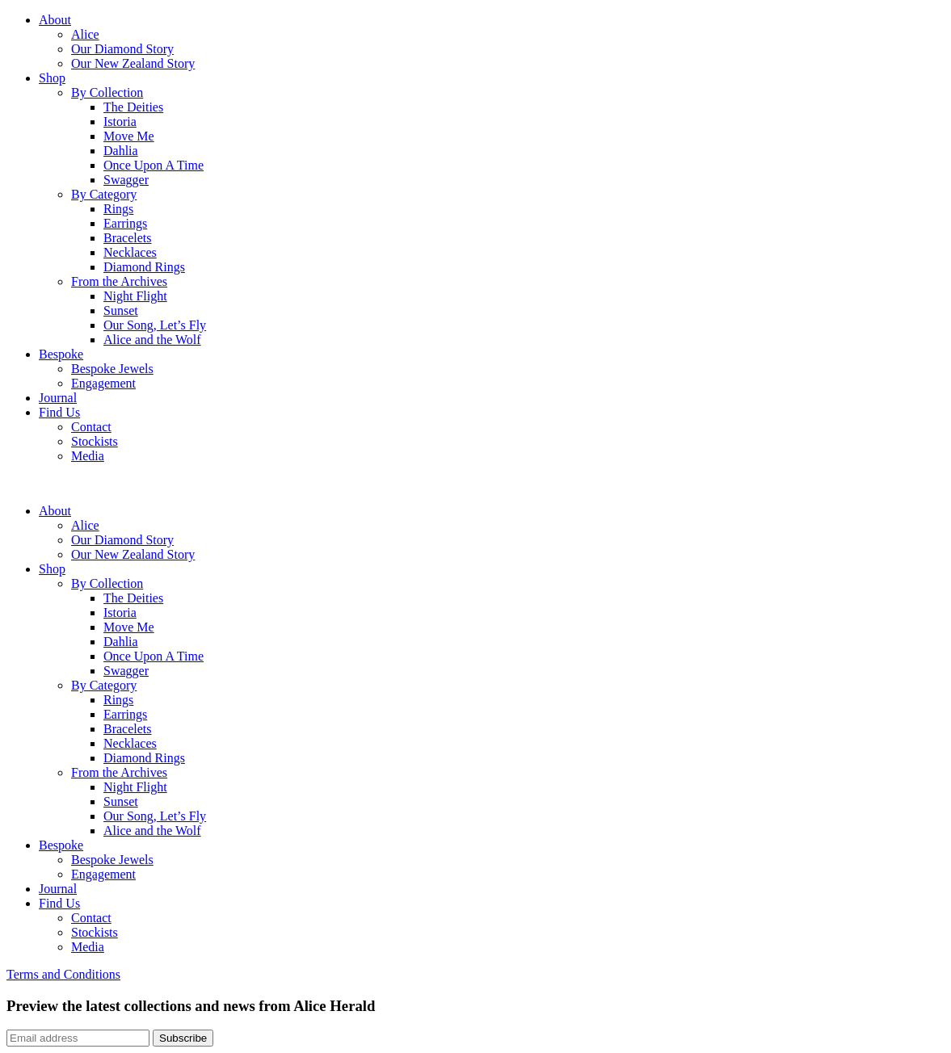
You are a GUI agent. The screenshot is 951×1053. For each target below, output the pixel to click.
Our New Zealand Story (133, 63)
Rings (118, 209)
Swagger (126, 180)
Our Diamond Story (122, 49)
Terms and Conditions (63, 974)
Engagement (103, 383)
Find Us (59, 412)
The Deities (133, 107)
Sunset (120, 310)
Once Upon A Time (153, 165)
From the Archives (119, 281)
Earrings (125, 223)
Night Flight (135, 296)
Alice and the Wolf (152, 339)
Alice (85, 34)
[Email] (77, 1038)
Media (87, 456)
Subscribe (183, 1038)
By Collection (107, 92)
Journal (58, 398)
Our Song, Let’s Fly (154, 325)
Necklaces (130, 252)
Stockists (94, 441)
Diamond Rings (144, 267)
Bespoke (61, 354)
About (55, 20)
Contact (91, 427)
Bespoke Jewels (112, 368)
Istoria (120, 121)
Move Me (128, 136)
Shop (52, 78)
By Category (104, 194)
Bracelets (127, 238)
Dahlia (120, 150)
